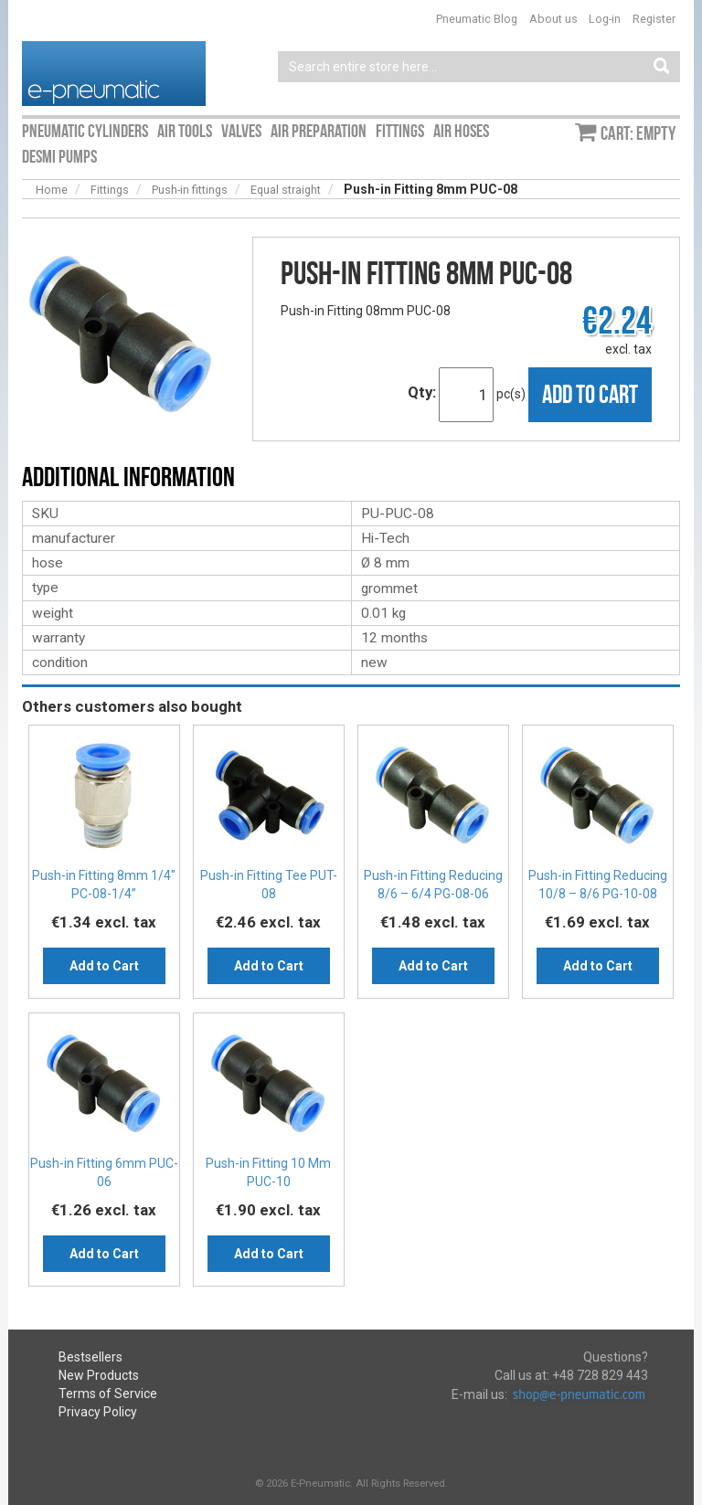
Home (52, 189)
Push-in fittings (190, 189)
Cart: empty (638, 133)
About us (553, 19)
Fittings (109, 189)
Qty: (422, 392)
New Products (98, 1375)
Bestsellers (90, 1357)
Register (654, 19)
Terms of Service (107, 1393)
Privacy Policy (97, 1411)
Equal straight (285, 189)
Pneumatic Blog (476, 19)
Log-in (605, 19)
